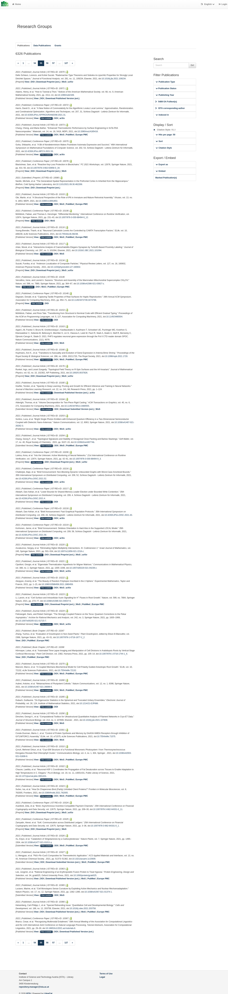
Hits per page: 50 (165, 135)
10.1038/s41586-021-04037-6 (57, 601)
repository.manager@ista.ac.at (34, 987)
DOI (33, 82)
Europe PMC (82, 135)
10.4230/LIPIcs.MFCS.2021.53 (39, 151)
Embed (161, 171)
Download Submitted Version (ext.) (77, 409)
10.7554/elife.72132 (67, 670)
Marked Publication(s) (166, 178)
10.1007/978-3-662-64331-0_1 (105, 826)
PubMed (70, 135)
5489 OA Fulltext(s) (166, 101)
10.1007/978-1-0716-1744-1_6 (113, 654)
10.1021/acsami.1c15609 (83, 859)
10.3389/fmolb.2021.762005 (55, 793)
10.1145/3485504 (114, 316)
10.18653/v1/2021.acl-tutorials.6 (60, 928)
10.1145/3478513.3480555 (76, 406)
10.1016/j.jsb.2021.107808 (95, 720)
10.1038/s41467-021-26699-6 (38, 687)
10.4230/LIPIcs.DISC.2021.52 (32, 478)
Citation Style (164, 148)
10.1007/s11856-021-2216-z (71, 551)
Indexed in (162, 115)
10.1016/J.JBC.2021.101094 (88, 250)
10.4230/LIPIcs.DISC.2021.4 (32, 498)
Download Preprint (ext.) (48, 82)
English (208, 4)
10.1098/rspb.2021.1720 (116, 356)
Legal (102, 977)
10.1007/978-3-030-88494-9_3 (87, 459)
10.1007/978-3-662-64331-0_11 (107, 809)
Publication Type (165, 82)
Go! (192, 65)
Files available (46, 118)
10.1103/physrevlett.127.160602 (65, 267)
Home (16, 4)
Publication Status (166, 88)
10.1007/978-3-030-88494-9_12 (73, 217)
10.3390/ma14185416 (88, 131)
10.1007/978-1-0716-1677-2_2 (71, 637)
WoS (64, 82)
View (26, 82)
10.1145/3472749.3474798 (83, 300)
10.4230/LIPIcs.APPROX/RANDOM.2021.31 (45, 115)
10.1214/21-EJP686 (89, 703)
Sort (159, 141)
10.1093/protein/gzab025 (85, 875)
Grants (57, 45)
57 (53, 63)
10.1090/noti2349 (66, 95)
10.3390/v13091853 (48, 201)
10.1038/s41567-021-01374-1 (98, 892)
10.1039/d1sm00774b (84, 442)
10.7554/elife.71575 (106, 736)
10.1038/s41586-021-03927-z (90, 283)
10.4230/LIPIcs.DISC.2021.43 (118, 515)
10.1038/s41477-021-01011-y (38, 842)
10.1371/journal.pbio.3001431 (32, 776)
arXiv (70, 82)
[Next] (72, 63)
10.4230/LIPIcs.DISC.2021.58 (32, 535)
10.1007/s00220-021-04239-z (83, 568)
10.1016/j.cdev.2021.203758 (83, 908)
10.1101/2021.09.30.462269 (69, 184)
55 (42, 63)
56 (47, 63)
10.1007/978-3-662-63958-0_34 (45, 168)
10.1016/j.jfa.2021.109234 (114, 78)
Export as (162, 164)
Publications (23, 45)
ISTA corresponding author (170, 108)
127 (66, 63)
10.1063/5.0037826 (78, 373)
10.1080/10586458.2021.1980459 (57, 584)
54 (35, 63)
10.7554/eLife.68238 (68, 234)
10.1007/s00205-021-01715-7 (32, 621)
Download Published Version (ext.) (62, 98)
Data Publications (42, 45)
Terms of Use (106, 973)
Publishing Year (165, 95)
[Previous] (18, 63)
